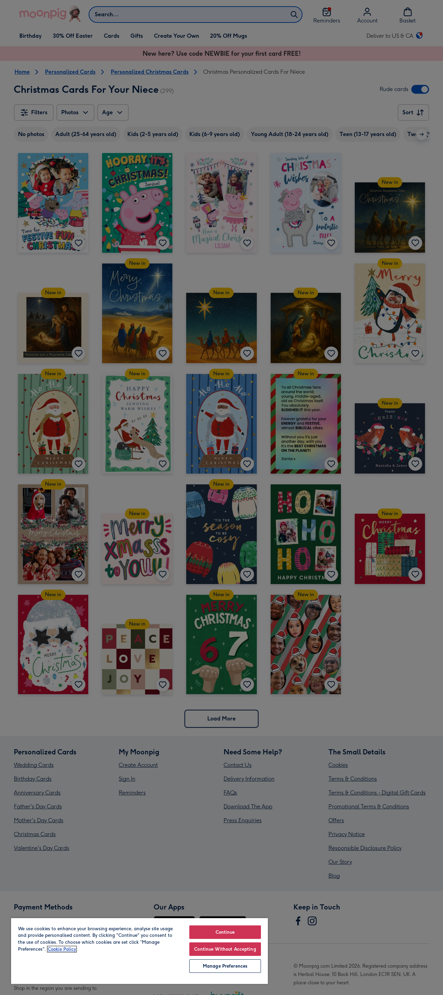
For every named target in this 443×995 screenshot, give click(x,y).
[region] (139, 950)
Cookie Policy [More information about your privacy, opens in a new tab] (62, 949)
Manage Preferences (225, 966)
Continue (225, 932)
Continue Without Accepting (225, 949)
